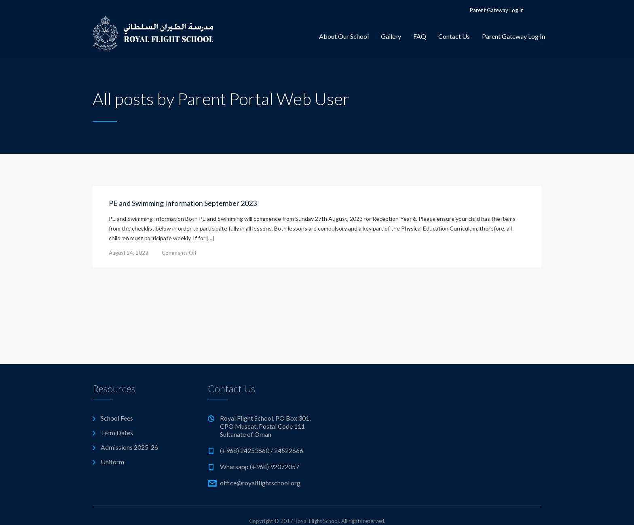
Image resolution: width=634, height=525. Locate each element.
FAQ (419, 36)
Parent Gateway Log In (497, 10)
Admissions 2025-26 (129, 447)
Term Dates (117, 432)
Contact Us (454, 36)
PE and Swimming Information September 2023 (183, 203)
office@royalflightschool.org (260, 483)
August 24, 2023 (128, 253)
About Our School (344, 36)
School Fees (117, 418)
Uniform (112, 462)
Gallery (391, 36)
